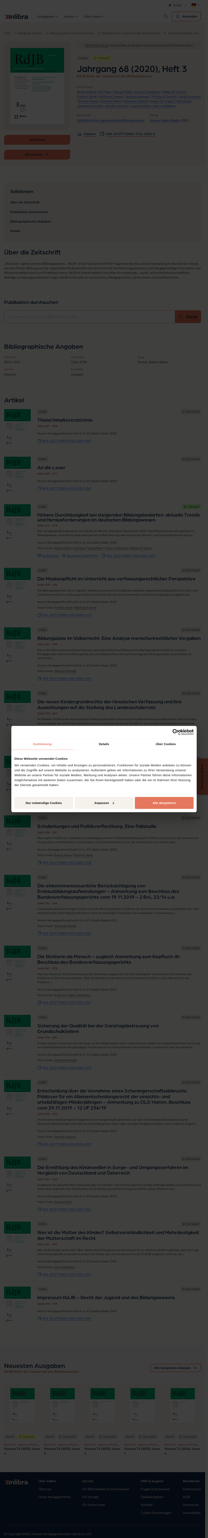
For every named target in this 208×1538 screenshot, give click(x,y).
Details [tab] (104, 744)
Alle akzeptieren (164, 802)
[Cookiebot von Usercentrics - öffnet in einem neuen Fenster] (176, 732)
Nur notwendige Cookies (44, 802)
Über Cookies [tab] (166, 744)
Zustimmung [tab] (42, 744)
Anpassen (104, 802)
